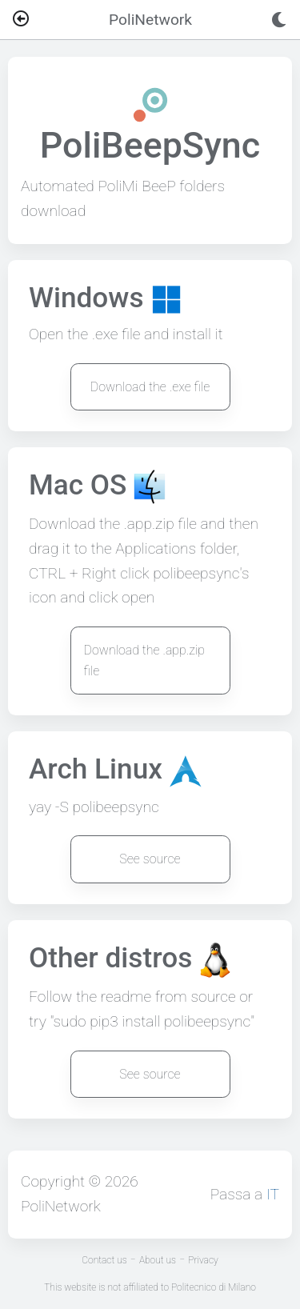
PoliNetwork (61, 1206)
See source (149, 859)
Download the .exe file (150, 386)
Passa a (244, 1194)
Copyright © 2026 (79, 1181)
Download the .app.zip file (145, 660)
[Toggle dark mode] (278, 20)
